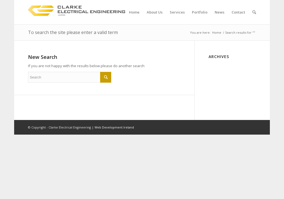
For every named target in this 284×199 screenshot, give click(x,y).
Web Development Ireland (114, 127)
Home (216, 32)
